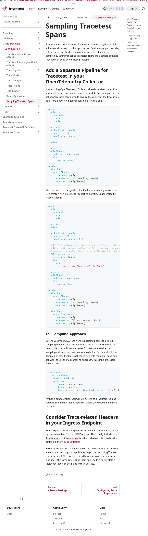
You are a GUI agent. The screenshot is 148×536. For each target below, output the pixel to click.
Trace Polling (13, 85)
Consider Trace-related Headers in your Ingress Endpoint (135, 47)
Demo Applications (16, 96)
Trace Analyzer (14, 80)
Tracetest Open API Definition (19, 127)
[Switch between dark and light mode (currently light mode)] (143, 8)
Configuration (12, 48)
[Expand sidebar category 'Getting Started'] (39, 21)
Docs (32, 8)
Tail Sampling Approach (134, 37)
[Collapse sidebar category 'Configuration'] (39, 49)
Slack (57, 513)
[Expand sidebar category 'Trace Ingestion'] (39, 70)
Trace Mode (12, 75)
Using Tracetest (11, 43)
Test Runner (13, 90)
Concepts (8, 38)
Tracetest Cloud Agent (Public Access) (22, 63)
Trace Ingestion (14, 70)
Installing (8, 33)
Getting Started (11, 21)
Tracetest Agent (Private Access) (19, 55)
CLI (6, 111)
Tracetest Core (11, 132)
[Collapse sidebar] (21, 499)
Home (102, 513)
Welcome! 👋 (10, 16)
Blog (101, 518)
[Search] (113, 8)
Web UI (9, 106)
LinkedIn (59, 523)
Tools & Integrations (14, 122)
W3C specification (70, 441)
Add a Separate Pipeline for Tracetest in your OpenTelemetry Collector (134, 25)
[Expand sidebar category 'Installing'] (39, 33)
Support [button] (67, 8)
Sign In (133, 8)
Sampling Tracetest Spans (20, 101)
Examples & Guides (48, 8)
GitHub (104, 523)
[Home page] (48, 17)
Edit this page (55, 474)
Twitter (58, 518)
